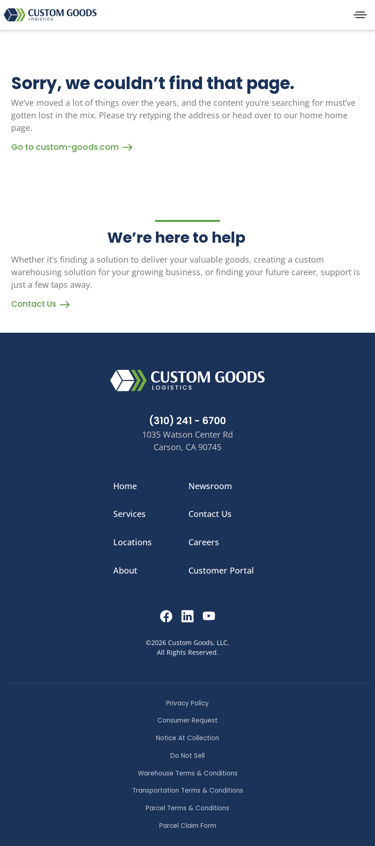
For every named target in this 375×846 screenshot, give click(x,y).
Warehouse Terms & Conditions (188, 773)
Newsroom (210, 485)
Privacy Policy (187, 703)
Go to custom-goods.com (71, 147)
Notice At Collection (187, 738)
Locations (132, 542)
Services (129, 513)
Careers (203, 542)
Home (125, 485)
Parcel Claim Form (187, 825)
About (125, 570)
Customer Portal (221, 570)
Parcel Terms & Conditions (187, 808)
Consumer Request (187, 720)
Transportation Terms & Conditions (187, 790)
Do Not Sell (187, 755)
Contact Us (40, 304)
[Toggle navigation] (360, 15)
